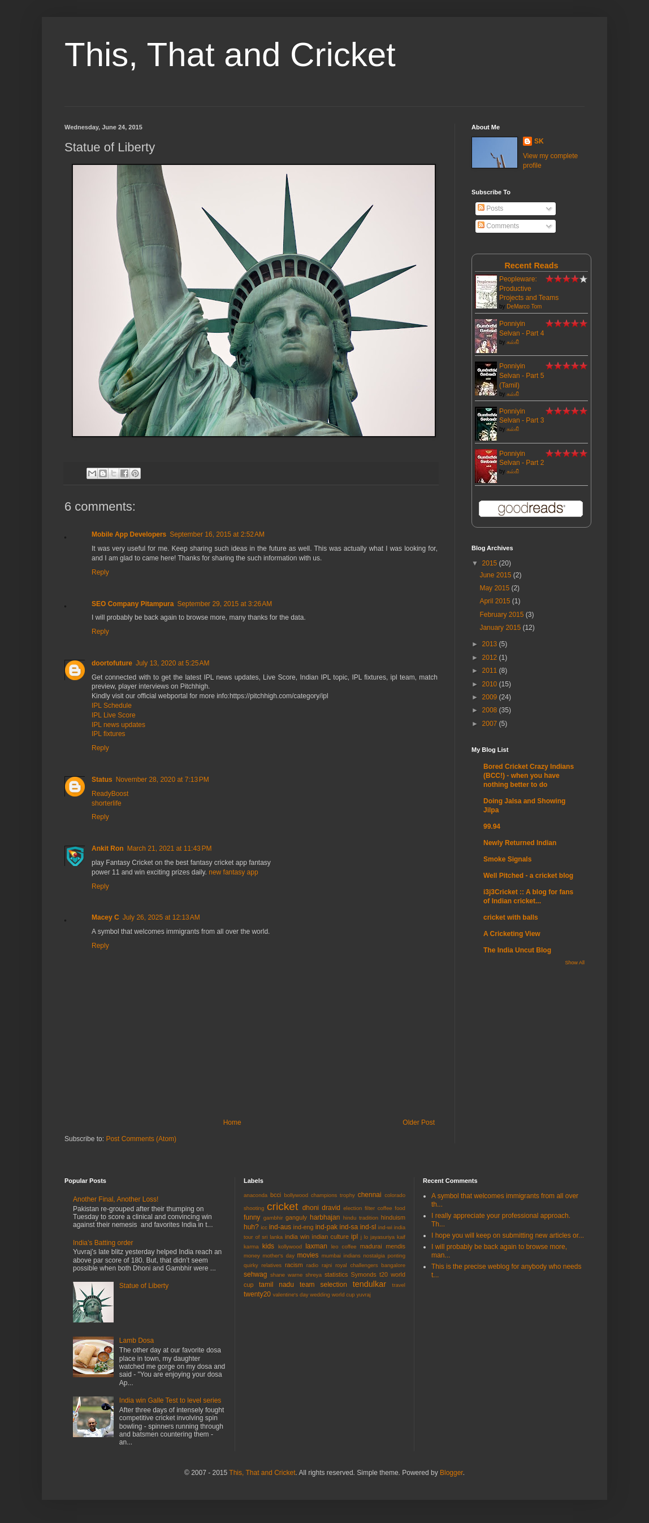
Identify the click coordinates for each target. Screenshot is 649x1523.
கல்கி (513, 342)
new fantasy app (233, 872)
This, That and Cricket (230, 54)
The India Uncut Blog (517, 950)
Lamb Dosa (136, 1340)
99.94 (491, 826)
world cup (343, 1294)
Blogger (451, 1473)
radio (312, 1265)
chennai (370, 1195)
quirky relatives (263, 1265)
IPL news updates (118, 725)
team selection (323, 1285)
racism (294, 1264)
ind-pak (326, 1227)
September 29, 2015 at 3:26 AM (224, 604)
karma (251, 1246)
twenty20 (257, 1294)
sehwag (255, 1274)
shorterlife (107, 803)
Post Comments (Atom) (141, 1139)
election (352, 1208)
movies (308, 1255)
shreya (313, 1275)
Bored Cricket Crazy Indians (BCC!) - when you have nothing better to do (528, 776)
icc (264, 1227)
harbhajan (325, 1217)
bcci (275, 1194)
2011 (490, 671)
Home (232, 1122)
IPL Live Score (114, 715)
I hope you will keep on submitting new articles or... (507, 1235)
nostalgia (374, 1255)
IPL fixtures (109, 734)
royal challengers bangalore (370, 1265)
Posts (490, 208)
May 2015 (495, 588)
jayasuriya (382, 1237)
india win (297, 1236)
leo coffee (344, 1246)
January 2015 (500, 628)
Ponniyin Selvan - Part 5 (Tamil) (521, 375)
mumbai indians (341, 1255)
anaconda (255, 1195)
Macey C (105, 917)
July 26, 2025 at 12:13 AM (161, 917)
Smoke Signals (507, 859)
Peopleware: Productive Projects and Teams (529, 288)
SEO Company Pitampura (133, 604)
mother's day (278, 1255)
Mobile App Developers (129, 534)
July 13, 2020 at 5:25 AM (172, 663)
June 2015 (496, 575)
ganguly (296, 1217)
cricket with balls (510, 917)
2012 (490, 658)
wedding (320, 1294)
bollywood (296, 1195)
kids (268, 1246)
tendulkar (369, 1284)
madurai (371, 1246)
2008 (490, 710)
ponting (396, 1255)
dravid (331, 1208)
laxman (316, 1246)
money (252, 1255)
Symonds (364, 1274)
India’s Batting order (103, 1243)
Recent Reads (531, 265)
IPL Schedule (112, 706)
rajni (327, 1265)
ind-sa (349, 1227)
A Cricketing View (511, 934)
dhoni (310, 1208)
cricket (282, 1206)
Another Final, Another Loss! (115, 1199)
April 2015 (495, 601)
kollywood (290, 1246)
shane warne (286, 1275)
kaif (401, 1237)
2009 (490, 697)
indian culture (329, 1236)
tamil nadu (276, 1285)
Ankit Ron (108, 848)
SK (539, 141)
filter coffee (378, 1208)
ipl (354, 1237)
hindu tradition (360, 1218)
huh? (251, 1227)
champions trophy (333, 1195)
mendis (395, 1246)
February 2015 (502, 615)
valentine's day (290, 1294)
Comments (498, 226)
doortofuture (112, 663)
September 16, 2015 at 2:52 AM (217, 534)
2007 (490, 724)
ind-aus (280, 1227)
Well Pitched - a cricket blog (528, 876)
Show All (575, 962)
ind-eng (303, 1227)
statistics (336, 1274)
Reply (100, 572)
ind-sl (368, 1227)
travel (398, 1285)
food (400, 1208)
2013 (490, 644)
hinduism (393, 1217)
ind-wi (385, 1227)
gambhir (273, 1218)
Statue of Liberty (143, 1286)
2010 (490, 684)
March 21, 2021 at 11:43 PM (169, 848)
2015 (490, 563)
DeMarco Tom (524, 306)
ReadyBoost (110, 794)
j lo (364, 1237)
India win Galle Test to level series (170, 1400)
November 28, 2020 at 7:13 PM (162, 780)
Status (102, 780)
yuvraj (363, 1294)
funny (252, 1217)
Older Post (419, 1122)
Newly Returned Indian (519, 843)
